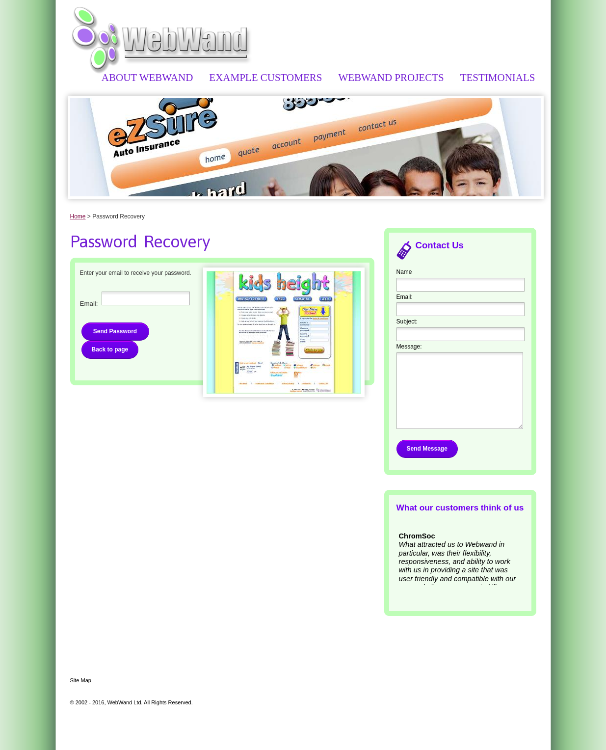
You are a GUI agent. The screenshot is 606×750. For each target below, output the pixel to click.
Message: (409, 346)
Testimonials (497, 77)
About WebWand (147, 77)
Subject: (407, 321)
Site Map (80, 680)
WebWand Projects (391, 77)
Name (404, 271)
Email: (404, 297)
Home (78, 216)
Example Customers (265, 77)
